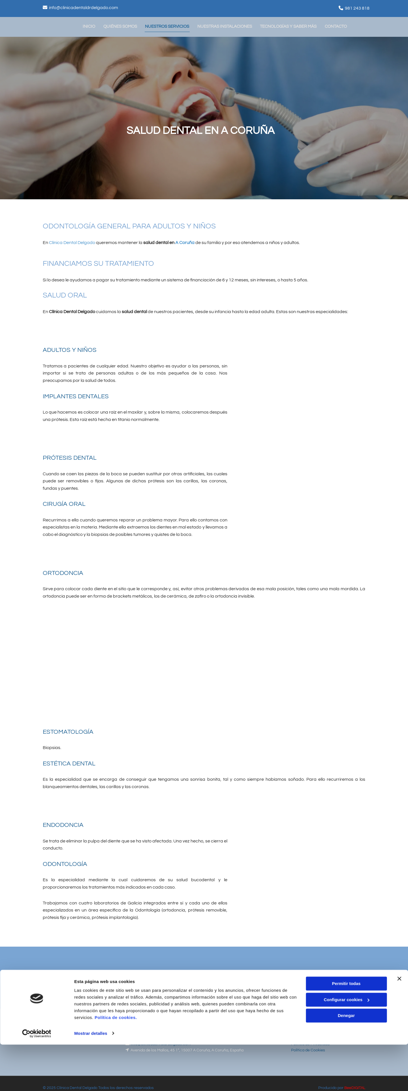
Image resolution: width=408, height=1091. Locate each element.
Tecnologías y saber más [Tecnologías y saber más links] (290, 26)
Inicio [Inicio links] (90, 26)
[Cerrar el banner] (399, 1025)
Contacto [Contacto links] (339, 26)
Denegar (346, 1062)
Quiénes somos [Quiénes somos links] (121, 26)
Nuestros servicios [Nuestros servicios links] (169, 26)
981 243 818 (357, 8)
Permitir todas (346, 1030)
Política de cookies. (116, 1064)
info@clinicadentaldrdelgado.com (83, 7)
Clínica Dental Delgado (72, 241)
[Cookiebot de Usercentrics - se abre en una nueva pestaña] (36, 1080)
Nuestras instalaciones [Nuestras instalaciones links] (226, 26)
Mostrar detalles (90, 1079)
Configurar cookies (346, 1046)
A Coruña (185, 241)
